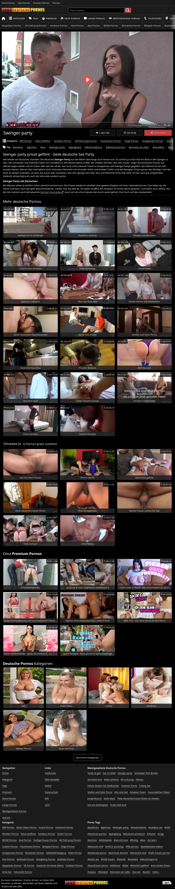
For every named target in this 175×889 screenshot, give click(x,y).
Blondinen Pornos (131, 25)
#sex (42, 147)
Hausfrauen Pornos (110, 140)
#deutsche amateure (134, 833)
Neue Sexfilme (42, 140)
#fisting (134, 840)
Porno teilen (158, 133)
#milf (167, 827)
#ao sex (136, 871)
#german (32, 147)
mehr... (156, 871)
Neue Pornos (70, 18)
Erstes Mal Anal (118, 804)
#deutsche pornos (115, 147)
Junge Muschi (95, 798)
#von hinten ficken (160, 865)
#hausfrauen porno (98, 865)
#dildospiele (105, 840)
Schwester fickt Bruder (146, 772)
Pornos (56, 2)
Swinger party (125, 772)
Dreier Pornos (64, 833)
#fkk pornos (132, 846)
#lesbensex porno (97, 852)
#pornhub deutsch (118, 852)
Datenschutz (51, 792)
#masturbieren (138, 827)
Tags (33, 18)
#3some (151, 833)
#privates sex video (139, 147)
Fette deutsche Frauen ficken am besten (138, 798)
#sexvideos (158, 147)
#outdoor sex (155, 827)
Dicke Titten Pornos (26, 827)
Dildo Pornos (75, 852)
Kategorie (17, 18)
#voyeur (92, 871)
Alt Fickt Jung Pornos (35, 25)
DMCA (48, 785)
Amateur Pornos (58, 25)
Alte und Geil (121, 792)
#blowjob (103, 871)
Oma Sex (6, 871)
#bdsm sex (93, 859)
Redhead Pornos (25, 859)
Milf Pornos (26, 140)
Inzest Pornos (46, 827)
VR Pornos (29, 865)
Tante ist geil (94, 772)
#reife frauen (108, 859)
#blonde (121, 859)
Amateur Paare (138, 792)
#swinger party (57, 147)
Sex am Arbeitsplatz (98, 804)
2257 (47, 804)
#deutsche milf (95, 846)
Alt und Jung (127, 779)
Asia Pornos (94, 25)
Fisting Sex (144, 785)
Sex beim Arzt (95, 779)
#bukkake (133, 859)
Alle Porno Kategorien (87, 757)
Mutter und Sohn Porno (100, 792)
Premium (49, 18)
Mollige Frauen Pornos (45, 840)
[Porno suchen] (96, 10)
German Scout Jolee (50, 192)
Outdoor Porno (129, 785)
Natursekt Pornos (23, 871)
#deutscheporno (93, 147)
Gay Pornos (24, 2)
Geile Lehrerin (111, 779)
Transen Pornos (41, 2)
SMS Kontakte (52, 779)
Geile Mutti (109, 798)
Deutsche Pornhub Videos (50, 865)
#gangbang (75, 147)
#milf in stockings (114, 846)
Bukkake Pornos (65, 859)
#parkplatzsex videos (152, 846)
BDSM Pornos (111, 25)
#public (146, 871)
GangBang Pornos (45, 859)
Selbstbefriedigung (56, 852)
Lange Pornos (94, 18)
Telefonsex (152, 18)
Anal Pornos (77, 25)
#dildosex (115, 865)
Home (5, 772)
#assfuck (92, 840)
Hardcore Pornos (64, 827)
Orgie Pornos (131, 140)
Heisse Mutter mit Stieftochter (103, 785)
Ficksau (139, 779)
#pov (142, 840)
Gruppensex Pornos (152, 140)
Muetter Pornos (10, 833)
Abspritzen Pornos (11, 25)
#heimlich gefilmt (139, 865)
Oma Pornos (8, 2)
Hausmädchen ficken (159, 792)
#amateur (18, 147)
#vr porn (152, 840)
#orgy (161, 833)
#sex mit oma (121, 840)
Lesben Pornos (10, 846)
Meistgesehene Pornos (124, 18)
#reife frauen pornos (159, 852)
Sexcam (6, 817)
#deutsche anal (138, 852)
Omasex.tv (12, 443)
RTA (47, 798)
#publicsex (93, 827)
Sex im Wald (109, 772)
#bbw (125, 865)
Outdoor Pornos (74, 865)
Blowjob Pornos (152, 25)
